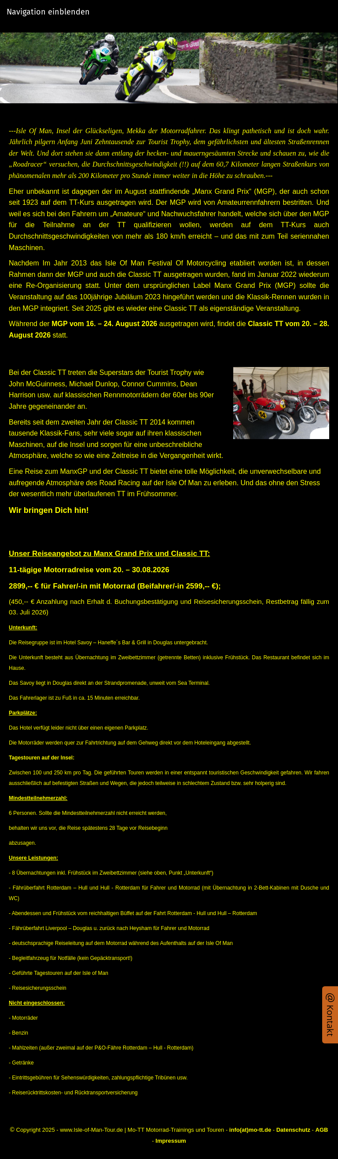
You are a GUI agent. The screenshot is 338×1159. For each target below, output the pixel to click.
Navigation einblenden (48, 12)
